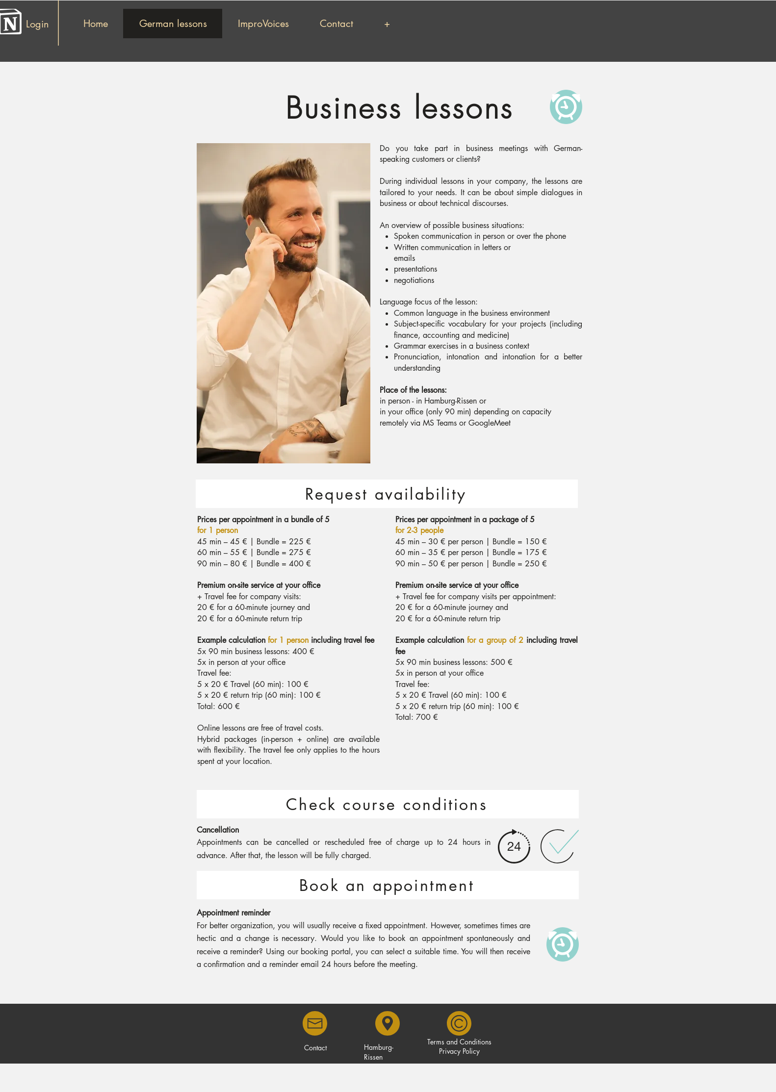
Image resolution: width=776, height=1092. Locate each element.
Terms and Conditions (459, 1041)
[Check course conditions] (388, 804)
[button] (386, 23)
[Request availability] (387, 494)
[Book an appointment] (388, 885)
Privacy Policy (459, 1051)
